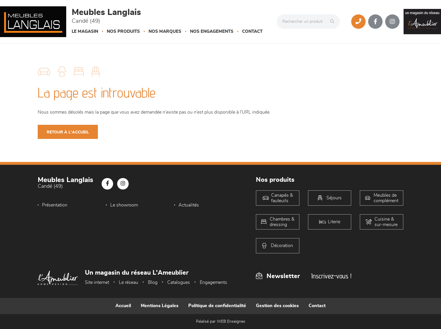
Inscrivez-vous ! (331, 276)
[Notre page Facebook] (375, 21)
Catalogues (178, 282)
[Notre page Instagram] (392, 21)
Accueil (123, 305)
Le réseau (128, 282)
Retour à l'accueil (68, 132)
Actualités (188, 205)
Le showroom (124, 205)
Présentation (54, 205)
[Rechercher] (333, 21)
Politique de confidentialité (217, 305)
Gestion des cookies (277, 305)
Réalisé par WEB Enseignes (220, 322)
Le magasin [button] (85, 31)
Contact (252, 31)
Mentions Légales (159, 305)
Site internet (97, 282)
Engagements (213, 282)
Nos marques (165, 31)
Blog (152, 282)
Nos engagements (211, 31)
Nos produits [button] (123, 31)
